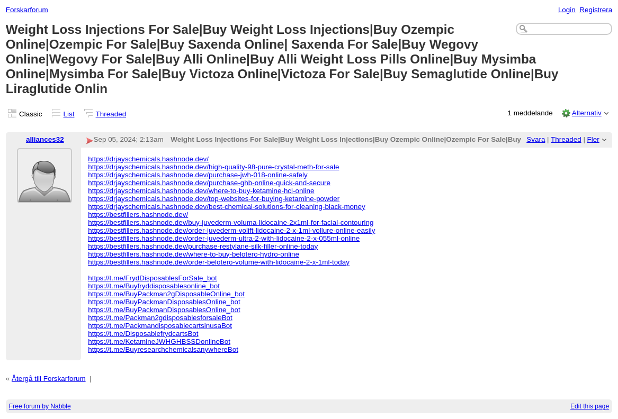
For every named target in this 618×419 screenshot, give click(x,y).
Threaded (111, 114)
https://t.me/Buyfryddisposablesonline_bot (154, 286)
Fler (593, 139)
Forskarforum (27, 10)
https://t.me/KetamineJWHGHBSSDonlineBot (159, 341)
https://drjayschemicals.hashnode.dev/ (148, 159)
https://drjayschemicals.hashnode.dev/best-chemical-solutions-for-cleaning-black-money (226, 207)
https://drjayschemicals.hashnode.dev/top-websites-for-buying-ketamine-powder (213, 199)
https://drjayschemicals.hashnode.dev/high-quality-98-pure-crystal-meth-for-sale (213, 167)
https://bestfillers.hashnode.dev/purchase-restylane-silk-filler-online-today (203, 246)
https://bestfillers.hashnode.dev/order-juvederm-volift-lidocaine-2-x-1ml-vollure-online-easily (231, 230)
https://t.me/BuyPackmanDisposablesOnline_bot (164, 302)
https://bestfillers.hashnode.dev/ (138, 214)
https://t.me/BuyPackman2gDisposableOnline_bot (166, 294)
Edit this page (589, 406)
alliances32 (45, 139)
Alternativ (587, 113)
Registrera (595, 10)
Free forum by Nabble (40, 406)
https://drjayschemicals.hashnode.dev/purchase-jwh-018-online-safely (198, 175)
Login (567, 10)
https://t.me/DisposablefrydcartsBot (143, 334)
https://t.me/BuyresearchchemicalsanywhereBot (163, 349)
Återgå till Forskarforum (49, 378)
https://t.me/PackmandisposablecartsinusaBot (160, 326)
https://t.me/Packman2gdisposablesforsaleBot (160, 318)
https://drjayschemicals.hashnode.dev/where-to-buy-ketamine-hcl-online (201, 191)
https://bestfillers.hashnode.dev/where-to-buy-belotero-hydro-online (193, 254)
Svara (535, 139)
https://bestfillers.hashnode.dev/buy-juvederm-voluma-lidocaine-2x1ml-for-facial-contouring (230, 222)
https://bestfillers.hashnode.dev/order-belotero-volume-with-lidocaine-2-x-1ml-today (219, 262)
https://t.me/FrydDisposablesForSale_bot (152, 278)
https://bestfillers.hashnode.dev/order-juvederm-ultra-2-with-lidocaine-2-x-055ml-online (224, 238)
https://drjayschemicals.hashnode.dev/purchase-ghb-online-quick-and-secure (209, 183)
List (69, 114)
